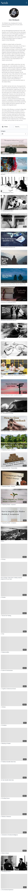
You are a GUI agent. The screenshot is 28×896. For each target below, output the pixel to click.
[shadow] (14, 541)
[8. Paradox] (14, 597)
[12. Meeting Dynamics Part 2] (14, 192)
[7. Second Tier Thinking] (14, 615)
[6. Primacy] (14, 559)
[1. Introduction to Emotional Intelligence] (14, 835)
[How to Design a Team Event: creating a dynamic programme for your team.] (14, 578)
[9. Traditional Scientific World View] (14, 762)
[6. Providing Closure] (14, 798)
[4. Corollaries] (14, 725)
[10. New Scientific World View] (14, 780)
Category (3, 131)
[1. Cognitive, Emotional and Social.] (14, 689)
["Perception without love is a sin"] (14, 154)
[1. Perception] (14, 357)
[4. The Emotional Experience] (14, 889)
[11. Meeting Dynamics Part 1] (14, 211)
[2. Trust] (14, 634)
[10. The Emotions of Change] (14, 413)
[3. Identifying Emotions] (14, 871)
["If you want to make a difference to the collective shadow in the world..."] (14, 173)
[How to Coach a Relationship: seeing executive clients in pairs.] (14, 376)
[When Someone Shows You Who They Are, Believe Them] (14, 284)
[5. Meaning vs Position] (14, 743)
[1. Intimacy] (14, 707)
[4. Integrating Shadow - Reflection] (14, 450)
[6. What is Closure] (14, 853)
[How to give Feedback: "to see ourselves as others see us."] (14, 431)
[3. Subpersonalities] (14, 652)
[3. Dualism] (14, 229)
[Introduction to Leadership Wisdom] (14, 302)
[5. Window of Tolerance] (14, 816)
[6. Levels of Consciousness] (14, 670)
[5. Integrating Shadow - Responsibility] (14, 468)
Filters (5, 126)
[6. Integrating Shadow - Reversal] (14, 486)
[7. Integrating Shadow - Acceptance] (14, 523)
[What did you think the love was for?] (14, 320)
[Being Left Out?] (14, 265)
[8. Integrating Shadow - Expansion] (14, 504)
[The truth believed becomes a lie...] (14, 247)
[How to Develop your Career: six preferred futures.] (14, 395)
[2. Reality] (14, 339)
